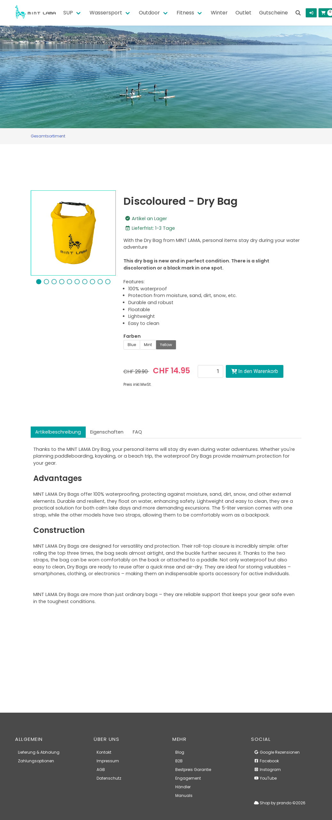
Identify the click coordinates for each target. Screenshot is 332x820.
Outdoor (149, 12)
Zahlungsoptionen (36, 761)
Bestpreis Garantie (193, 769)
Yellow (166, 344)
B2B (179, 761)
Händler (183, 787)
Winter (219, 12)
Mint (148, 344)
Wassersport (106, 12)
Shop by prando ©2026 (279, 803)
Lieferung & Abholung (38, 752)
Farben (132, 336)
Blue (132, 344)
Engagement (188, 778)
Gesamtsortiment (48, 136)
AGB (101, 769)
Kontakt (104, 752)
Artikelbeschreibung (58, 432)
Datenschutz (109, 778)
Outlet (243, 12)
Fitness (185, 12)
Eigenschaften (106, 432)
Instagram (267, 769)
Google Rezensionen (277, 752)
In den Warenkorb (254, 371)
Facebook (266, 761)
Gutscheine (273, 12)
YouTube (265, 778)
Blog (179, 752)
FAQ (137, 432)
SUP (68, 12)
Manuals (184, 795)
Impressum (108, 761)
